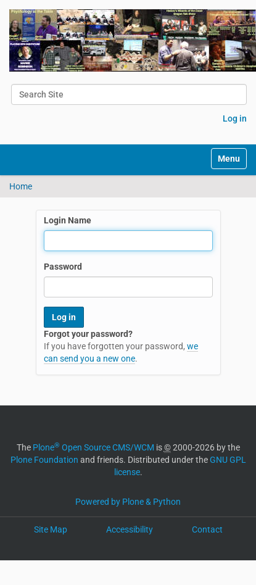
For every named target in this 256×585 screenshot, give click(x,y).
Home (20, 186)
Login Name (67, 220)
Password (63, 267)
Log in (235, 118)
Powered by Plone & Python (128, 502)
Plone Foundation (44, 460)
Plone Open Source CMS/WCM (93, 447)
